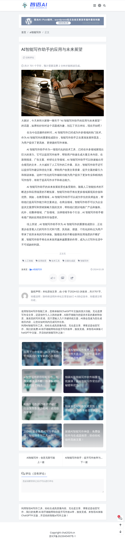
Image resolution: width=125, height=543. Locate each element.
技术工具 (54, 260)
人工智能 (27, 260)
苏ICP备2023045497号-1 (62, 536)
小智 (64, 291)
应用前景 (40, 260)
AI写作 (33, 311)
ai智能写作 (35, 32)
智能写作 (83, 260)
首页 (23, 32)
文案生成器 (68, 260)
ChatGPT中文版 (29, 515)
